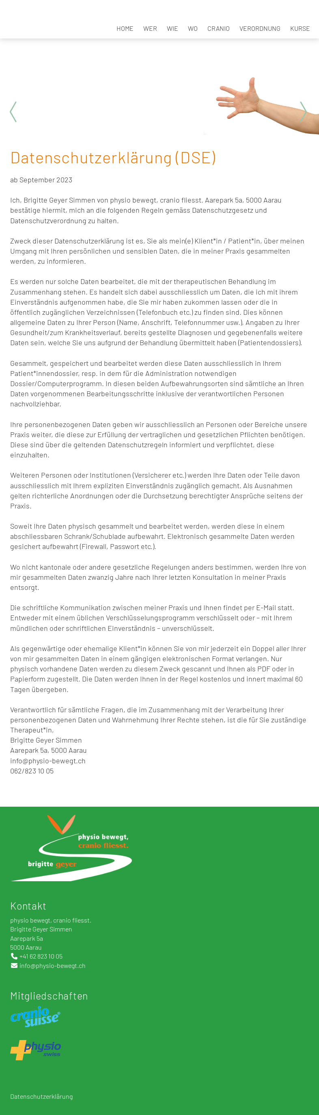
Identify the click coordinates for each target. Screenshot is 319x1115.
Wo (193, 28)
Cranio (218, 28)
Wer (150, 28)
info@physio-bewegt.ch (52, 965)
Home (125, 28)
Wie (172, 28)
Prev (16, 112)
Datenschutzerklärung (42, 1096)
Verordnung (259, 28)
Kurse (300, 28)
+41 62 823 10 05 (41, 956)
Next (303, 112)
